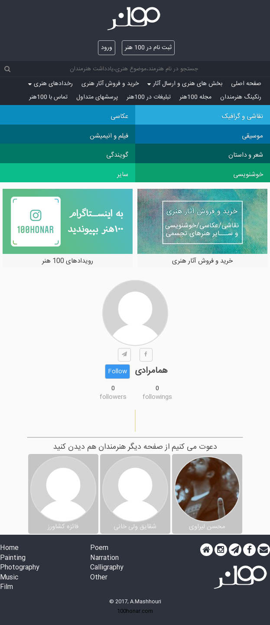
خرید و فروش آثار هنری (110, 84)
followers (113, 397)
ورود (106, 48)
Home (9, 548)
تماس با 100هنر (48, 97)
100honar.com (135, 611)
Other (98, 578)
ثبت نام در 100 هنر (148, 48)
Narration (104, 558)
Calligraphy (107, 568)
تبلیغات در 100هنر (149, 97)
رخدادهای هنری (50, 84)
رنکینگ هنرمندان (240, 97)
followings (157, 397)
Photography (19, 568)
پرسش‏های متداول (97, 97)
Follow (117, 371)
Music (9, 578)
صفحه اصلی (246, 84)
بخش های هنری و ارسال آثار (184, 84)
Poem (99, 548)
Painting (13, 558)
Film (6, 587)
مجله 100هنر (195, 97)
